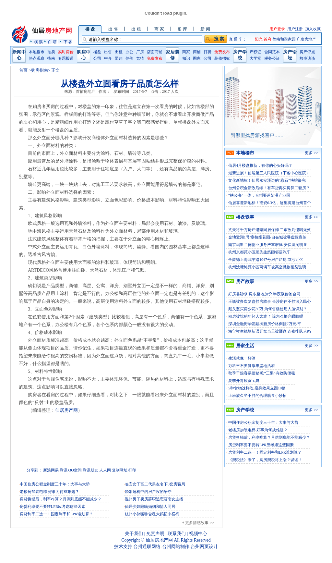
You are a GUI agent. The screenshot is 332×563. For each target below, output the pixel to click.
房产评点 (307, 52)
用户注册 (295, 29)
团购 (119, 58)
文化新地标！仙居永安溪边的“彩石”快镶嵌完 (267, 180)
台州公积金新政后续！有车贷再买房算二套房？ (269, 188)
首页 (23, 70)
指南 (51, 58)
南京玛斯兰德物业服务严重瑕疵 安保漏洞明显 (267, 244)
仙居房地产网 (159, 540)
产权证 (255, 52)
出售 (108, 52)
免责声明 (155, 533)
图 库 (182, 29)
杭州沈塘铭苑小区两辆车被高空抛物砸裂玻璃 (267, 267)
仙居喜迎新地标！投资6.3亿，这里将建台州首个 (269, 203)
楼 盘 (90, 29)
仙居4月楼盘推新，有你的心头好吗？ (260, 165)
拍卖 (51, 52)
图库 (197, 58)
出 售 (113, 29)
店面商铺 (154, 52)
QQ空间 (75, 470)
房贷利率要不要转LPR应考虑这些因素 (52, 506)
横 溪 (38, 42)
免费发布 (154, 58)
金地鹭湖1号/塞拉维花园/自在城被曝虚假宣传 (267, 237)
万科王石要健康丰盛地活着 (251, 365)
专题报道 (66, 58)
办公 (129, 52)
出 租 (136, 29)
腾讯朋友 (90, 470)
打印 (132, 470)
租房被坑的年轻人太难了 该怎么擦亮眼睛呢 (265, 316)
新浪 (47, 470)
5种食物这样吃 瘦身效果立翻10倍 (257, 388)
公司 (97, 58)
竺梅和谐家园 (284, 39)
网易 (55, 470)
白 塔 (52, 42)
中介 (108, 58)
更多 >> (311, 153)
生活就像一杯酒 (241, 358)
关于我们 (134, 533)
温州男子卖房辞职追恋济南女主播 (154, 499)
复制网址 (119, 470)
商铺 (197, 52)
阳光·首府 (263, 39)
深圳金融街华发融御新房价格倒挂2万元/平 (264, 324)
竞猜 (140, 58)
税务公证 (272, 58)
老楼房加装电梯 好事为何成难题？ (49, 491)
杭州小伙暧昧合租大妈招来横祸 (152, 514)
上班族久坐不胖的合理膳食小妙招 (257, 395)
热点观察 (36, 58)
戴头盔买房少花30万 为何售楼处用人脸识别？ (267, 309)
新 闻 (205, 29)
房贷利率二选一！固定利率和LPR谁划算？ (56, 514)
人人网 (105, 470)
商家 (186, 52)
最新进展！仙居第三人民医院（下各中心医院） (269, 173)
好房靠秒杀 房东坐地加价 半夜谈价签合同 (264, 294)
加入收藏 (313, 29)
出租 (119, 52)
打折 (207, 52)
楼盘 (97, 52)
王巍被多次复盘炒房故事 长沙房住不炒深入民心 (269, 301)
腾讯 (63, 470)
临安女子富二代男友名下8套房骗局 (155, 484)
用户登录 (277, 29)
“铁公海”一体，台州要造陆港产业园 (259, 195)
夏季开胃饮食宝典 (243, 380)
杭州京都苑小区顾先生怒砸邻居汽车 (259, 252)
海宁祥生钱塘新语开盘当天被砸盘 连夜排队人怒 (269, 331)
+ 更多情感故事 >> (198, 522)
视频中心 (198, 533)
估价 (129, 58)
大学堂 (255, 58)
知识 (186, 58)
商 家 (159, 29)
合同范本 (272, 52)
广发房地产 (306, 39)
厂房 (140, 52)
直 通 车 (236, 39)
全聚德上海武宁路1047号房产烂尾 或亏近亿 (265, 259)
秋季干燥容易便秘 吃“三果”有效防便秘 (261, 373)
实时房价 (66, 52)
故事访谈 (307, 58)
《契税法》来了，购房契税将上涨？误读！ (265, 460)
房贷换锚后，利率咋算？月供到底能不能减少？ (60, 499)
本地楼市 (36, 52)
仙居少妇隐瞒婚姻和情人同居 (150, 506)
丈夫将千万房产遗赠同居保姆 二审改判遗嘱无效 (269, 229)
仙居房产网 (66, 410)
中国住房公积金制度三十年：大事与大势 (55, 484)
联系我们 (177, 533)
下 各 (68, 42)
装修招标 (222, 58)
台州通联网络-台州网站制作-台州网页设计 (175, 546)
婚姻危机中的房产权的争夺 (148, 491)
